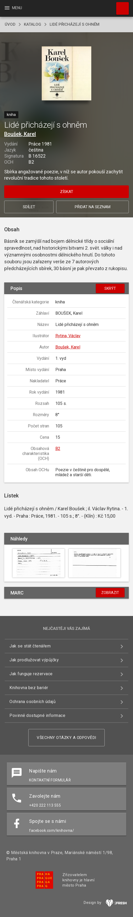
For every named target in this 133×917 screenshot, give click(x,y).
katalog (32, 24)
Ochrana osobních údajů (32, 701)
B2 (57, 448)
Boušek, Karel (20, 134)
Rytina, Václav (68, 335)
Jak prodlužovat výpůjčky (34, 659)
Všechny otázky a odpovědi (66, 737)
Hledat (120, 6)
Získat (66, 191)
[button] (66, 73)
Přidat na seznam (92, 207)
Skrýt (110, 288)
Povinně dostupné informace (37, 715)
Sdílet (29, 207)
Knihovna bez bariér (28, 687)
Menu (13, 8)
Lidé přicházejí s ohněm (74, 24)
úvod (10, 24)
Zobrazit (110, 593)
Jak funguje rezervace (31, 673)
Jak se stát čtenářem (30, 645)
